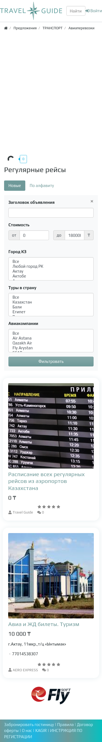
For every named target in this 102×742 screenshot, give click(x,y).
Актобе (51, 276)
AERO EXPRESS (25, 670)
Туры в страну (22, 287)
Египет (51, 311)
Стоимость (19, 224)
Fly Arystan (51, 348)
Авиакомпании (23, 323)
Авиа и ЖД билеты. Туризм (43, 624)
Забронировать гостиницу (29, 724)
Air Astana (51, 338)
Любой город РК (51, 266)
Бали (51, 307)
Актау (51, 271)
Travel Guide (23, 512)
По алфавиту (42, 185)
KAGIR (41, 730)
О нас (27, 730)
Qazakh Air (51, 343)
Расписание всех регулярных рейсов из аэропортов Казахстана (46, 481)
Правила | (67, 724)
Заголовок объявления (31, 202)
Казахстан (51, 302)
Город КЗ (17, 251)
